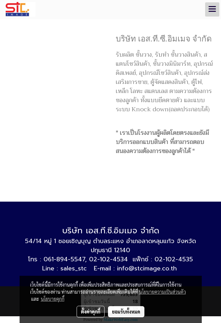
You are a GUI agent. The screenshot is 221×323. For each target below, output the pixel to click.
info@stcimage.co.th (147, 268)
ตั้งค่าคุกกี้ (90, 312)
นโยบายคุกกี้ (52, 299)
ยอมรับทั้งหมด (126, 312)
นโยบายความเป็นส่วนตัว (162, 292)
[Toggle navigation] (212, 9)
